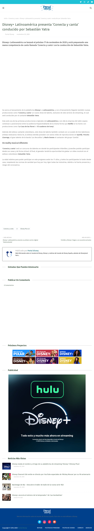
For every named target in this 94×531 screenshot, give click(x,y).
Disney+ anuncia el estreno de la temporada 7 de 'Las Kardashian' (37, 495)
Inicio (5, 18)
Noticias (39, 528)
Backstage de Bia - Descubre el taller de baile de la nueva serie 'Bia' (38, 485)
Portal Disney (9, 34)
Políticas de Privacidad (52, 528)
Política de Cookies (68, 528)
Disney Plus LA (25, 229)
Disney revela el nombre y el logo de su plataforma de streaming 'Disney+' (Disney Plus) (45, 464)
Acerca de (89, 528)
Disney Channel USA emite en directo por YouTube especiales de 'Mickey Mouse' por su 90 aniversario (51, 474)
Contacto (80, 528)
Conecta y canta (14, 18)
